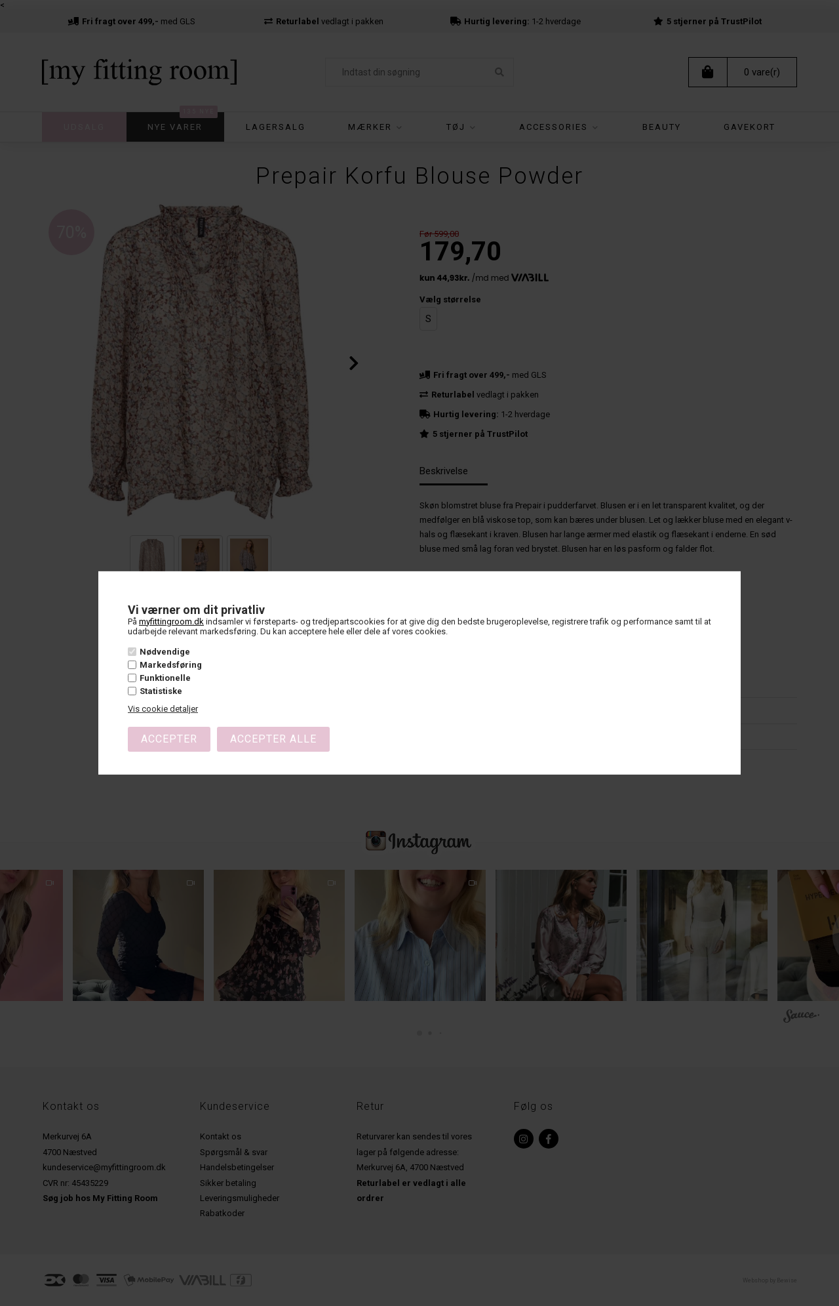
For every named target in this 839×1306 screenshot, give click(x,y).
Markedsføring (171, 665)
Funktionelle (165, 678)
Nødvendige (165, 651)
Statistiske (161, 691)
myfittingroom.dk (171, 621)
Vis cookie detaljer (163, 709)
